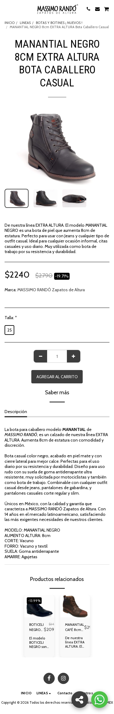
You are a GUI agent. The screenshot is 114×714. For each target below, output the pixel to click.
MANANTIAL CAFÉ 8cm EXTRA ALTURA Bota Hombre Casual (74, 627)
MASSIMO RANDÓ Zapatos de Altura (51, 289)
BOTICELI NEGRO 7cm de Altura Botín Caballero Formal (36, 627)
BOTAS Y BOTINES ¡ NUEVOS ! (59, 23)
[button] (7, 9)
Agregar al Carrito (57, 376)
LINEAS (25, 23)
